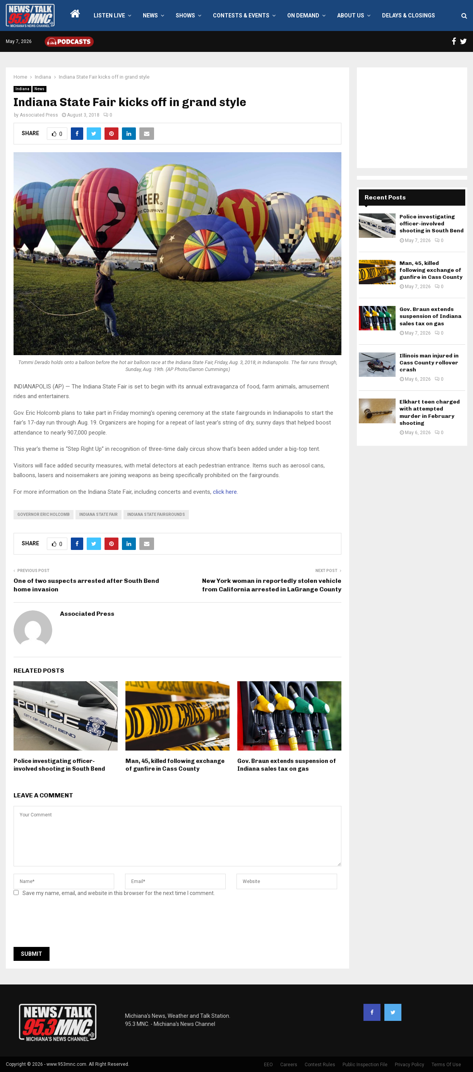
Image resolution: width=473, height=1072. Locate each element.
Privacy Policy (409, 1064)
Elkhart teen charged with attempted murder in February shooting (429, 412)
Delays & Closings (408, 15)
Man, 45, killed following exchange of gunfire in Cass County (175, 765)
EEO (268, 1064)
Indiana (22, 89)
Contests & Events (241, 15)
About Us (350, 15)
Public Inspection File (365, 1064)
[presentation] (72, 924)
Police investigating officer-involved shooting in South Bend (59, 765)
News (150, 15)
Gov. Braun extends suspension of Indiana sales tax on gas (286, 765)
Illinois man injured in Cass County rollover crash (429, 362)
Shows (185, 15)
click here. (225, 491)
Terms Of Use (446, 1064)
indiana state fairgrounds (156, 514)
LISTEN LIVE (109, 15)
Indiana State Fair (98, 514)
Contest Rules (320, 1064)
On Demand (303, 15)
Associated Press (39, 115)
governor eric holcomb (43, 514)
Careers (288, 1064)
